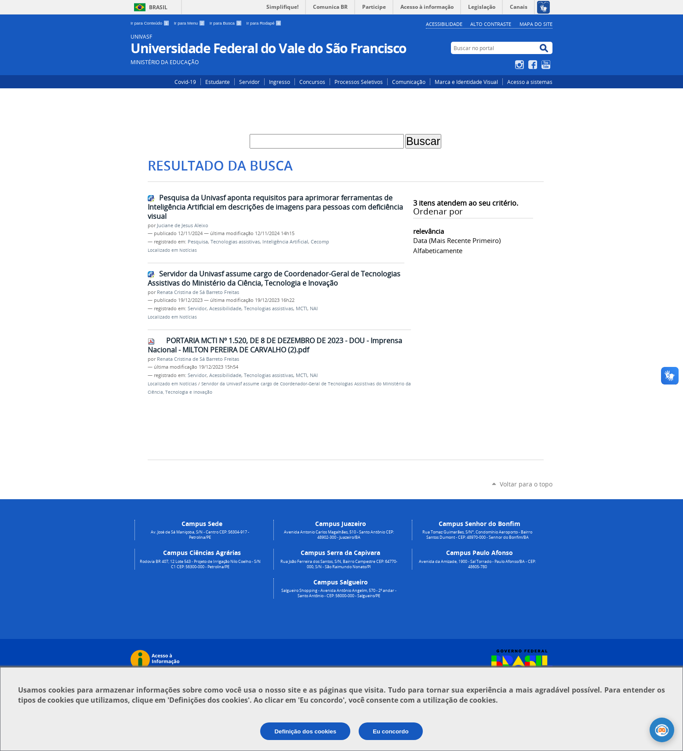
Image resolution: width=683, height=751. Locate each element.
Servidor (249, 81)
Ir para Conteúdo (151, 23)
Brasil (158, 7)
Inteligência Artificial (285, 242)
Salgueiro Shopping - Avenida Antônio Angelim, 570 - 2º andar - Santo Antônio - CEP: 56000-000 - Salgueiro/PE (338, 593)
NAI (314, 308)
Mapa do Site (536, 24)
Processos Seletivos (358, 81)
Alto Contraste (490, 24)
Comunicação (408, 81)
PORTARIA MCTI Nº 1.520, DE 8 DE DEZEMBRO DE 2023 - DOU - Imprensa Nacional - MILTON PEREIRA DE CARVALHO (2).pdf (275, 345)
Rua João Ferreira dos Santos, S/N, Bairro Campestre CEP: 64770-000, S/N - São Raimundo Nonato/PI (338, 564)
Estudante (217, 81)
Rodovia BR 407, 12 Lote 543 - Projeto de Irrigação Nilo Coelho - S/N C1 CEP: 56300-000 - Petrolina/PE (200, 564)
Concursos (312, 81)
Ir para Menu (190, 23)
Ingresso (279, 81)
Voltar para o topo (526, 484)
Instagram (520, 64)
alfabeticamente (437, 250)
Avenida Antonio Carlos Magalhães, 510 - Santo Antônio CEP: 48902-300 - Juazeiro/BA (339, 535)
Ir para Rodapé (264, 23)
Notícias (188, 250)
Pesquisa (198, 242)
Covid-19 (185, 81)
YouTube (546, 64)
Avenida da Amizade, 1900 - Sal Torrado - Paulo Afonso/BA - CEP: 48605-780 (477, 564)
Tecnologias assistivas (235, 242)
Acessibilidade (444, 24)
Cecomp (320, 242)
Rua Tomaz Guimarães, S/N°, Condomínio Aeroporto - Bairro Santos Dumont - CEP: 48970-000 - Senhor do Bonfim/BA (477, 535)
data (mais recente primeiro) (457, 240)
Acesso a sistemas (529, 81)
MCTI (301, 308)
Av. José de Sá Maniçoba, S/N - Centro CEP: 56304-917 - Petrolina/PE (200, 535)
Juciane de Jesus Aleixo (182, 225)
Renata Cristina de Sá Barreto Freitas (198, 292)
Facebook (533, 64)
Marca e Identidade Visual (466, 81)
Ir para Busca (226, 23)
